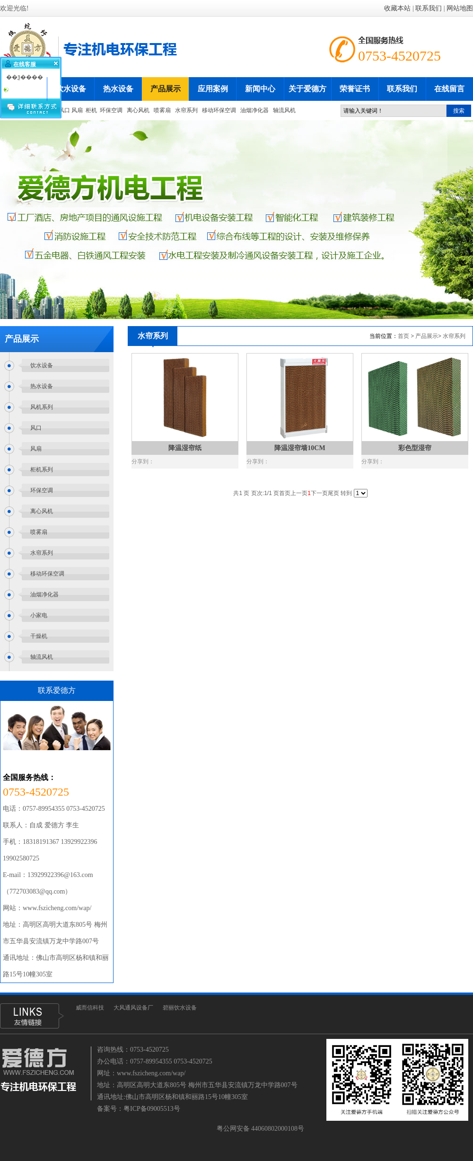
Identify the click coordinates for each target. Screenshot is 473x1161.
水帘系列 (186, 110)
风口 (64, 110)
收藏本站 (397, 8)
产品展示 (426, 336)
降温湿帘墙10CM (299, 448)
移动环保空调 (219, 110)
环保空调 (111, 110)
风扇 (77, 110)
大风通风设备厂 (133, 1007)
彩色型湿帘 (414, 448)
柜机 (91, 110)
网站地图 (460, 8)
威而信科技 (90, 1007)
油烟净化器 (255, 110)
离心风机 (138, 110)
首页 (403, 336)
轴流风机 (284, 110)
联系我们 (428, 8)
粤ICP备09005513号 (151, 1108)
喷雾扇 (162, 110)
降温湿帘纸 (184, 448)
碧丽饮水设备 (180, 1007)
